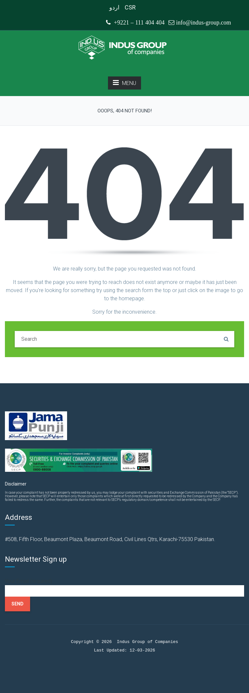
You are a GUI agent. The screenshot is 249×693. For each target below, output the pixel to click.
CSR (130, 7)
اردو (114, 7)
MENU (124, 82)
